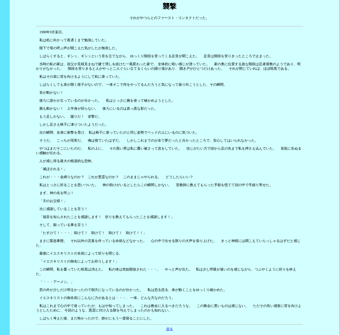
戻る (169, 329)
